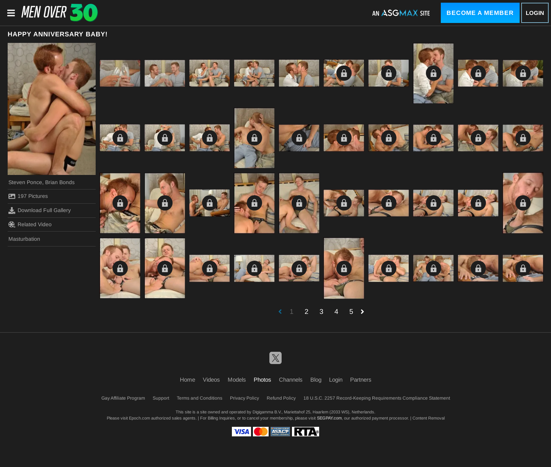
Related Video (30, 224)
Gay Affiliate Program (123, 398)
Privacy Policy (244, 398)
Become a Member (480, 13)
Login (535, 13)
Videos (211, 379)
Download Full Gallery (39, 210)
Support (161, 398)
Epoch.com (139, 418)
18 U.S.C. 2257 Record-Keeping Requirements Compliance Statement (376, 398)
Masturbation (24, 239)
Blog (315, 379)
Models (237, 379)
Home (187, 379)
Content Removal (428, 418)
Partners (361, 379)
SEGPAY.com (329, 418)
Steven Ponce (25, 182)
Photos (262, 379)
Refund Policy (281, 398)
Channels (291, 379)
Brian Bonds (60, 182)
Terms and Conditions (199, 398)
